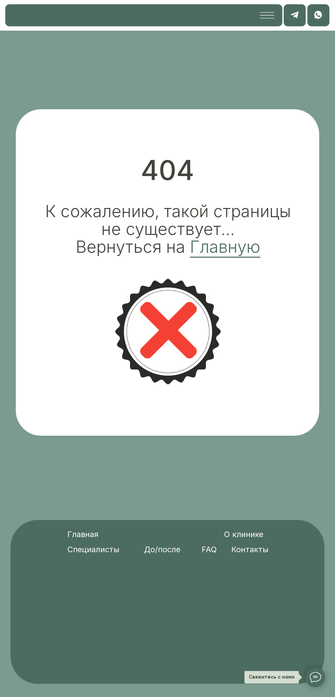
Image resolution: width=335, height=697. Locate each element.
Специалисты (93, 549)
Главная (82, 534)
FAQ (209, 549)
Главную (225, 247)
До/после (162, 549)
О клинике (243, 534)
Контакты (250, 549)
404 (167, 170)
